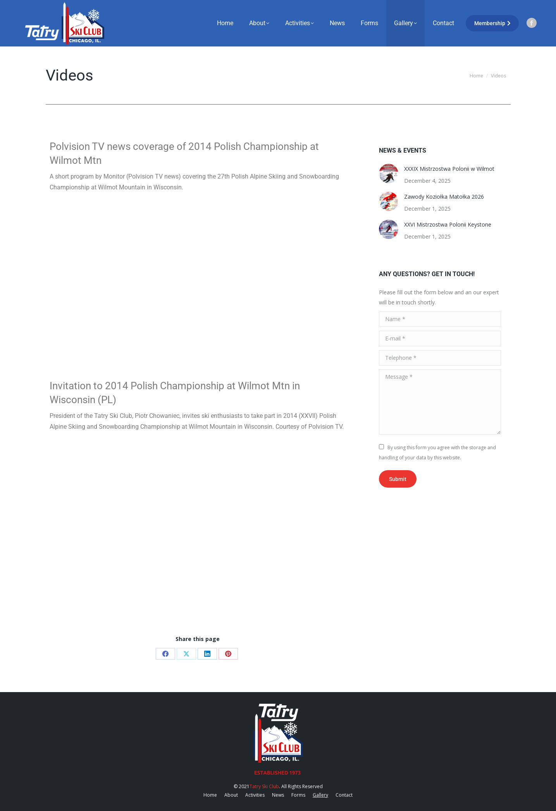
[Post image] (388, 173)
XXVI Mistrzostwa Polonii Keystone (447, 224)
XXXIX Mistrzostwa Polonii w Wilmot (449, 168)
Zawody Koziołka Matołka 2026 (444, 196)
